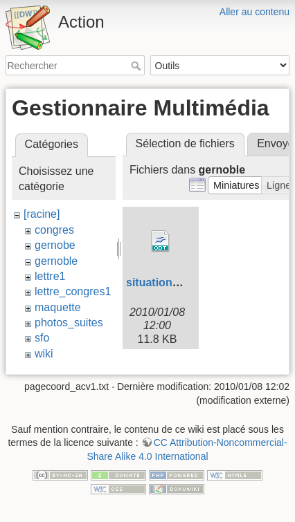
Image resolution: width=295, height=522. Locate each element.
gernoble (56, 261)
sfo (42, 338)
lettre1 (50, 276)
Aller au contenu (254, 11)
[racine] (42, 214)
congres (54, 230)
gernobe (55, 245)
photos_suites (69, 322)
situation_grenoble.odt (185, 282)
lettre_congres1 (73, 291)
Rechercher (137, 66)
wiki (44, 354)
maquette (58, 307)
